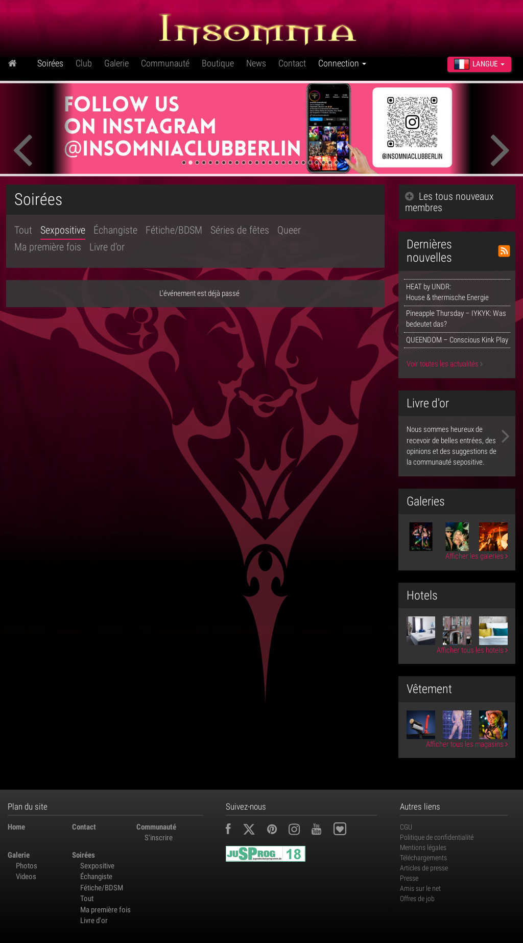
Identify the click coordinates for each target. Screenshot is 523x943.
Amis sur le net (420, 888)
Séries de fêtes (239, 230)
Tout (23, 230)
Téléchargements (423, 858)
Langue (479, 64)
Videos (26, 876)
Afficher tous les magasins (467, 744)
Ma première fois (47, 247)
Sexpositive (62, 230)
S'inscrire (159, 837)
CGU (406, 827)
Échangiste (115, 230)
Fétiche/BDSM (174, 230)
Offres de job (417, 898)
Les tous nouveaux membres (449, 202)
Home (16, 827)
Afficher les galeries (476, 556)
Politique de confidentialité (436, 837)
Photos (26, 865)
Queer (289, 230)
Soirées (50, 63)
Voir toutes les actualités (445, 364)
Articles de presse (424, 868)
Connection (342, 63)
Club (84, 63)
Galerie (116, 63)
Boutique (218, 63)
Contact (292, 63)
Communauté (165, 63)
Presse (409, 878)
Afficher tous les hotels (472, 650)
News (256, 63)
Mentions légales (423, 847)
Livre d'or (107, 247)
